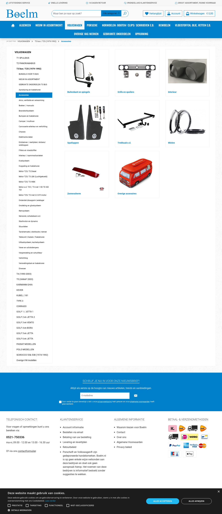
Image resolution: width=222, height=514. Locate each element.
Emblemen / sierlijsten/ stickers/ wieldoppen (32, 143)
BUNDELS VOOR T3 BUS (29, 74)
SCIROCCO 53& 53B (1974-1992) (32, 355)
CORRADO (21, 306)
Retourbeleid (69, 447)
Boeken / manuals (26, 105)
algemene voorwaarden (140, 402)
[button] (74, 510)
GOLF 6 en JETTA (24, 338)
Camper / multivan (27, 121)
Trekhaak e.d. (124, 143)
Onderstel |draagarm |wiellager (31, 200)
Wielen (171, 143)
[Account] (173, 13)
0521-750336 (15, 437)
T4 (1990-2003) (23, 274)
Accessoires (24, 95)
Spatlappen (73, 143)
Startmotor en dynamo (28, 221)
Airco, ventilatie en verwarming (31, 100)
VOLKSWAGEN (23, 52)
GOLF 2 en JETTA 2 (25, 317)
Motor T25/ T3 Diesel (27, 171)
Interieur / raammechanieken (31, 156)
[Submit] (136, 396)
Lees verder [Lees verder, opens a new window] (50, 500)
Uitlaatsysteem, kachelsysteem (31, 242)
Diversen (22, 268)
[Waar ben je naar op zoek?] (76, 13)
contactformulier (27, 451)
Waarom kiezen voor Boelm (131, 427)
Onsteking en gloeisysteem (30, 206)
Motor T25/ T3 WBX (27, 182)
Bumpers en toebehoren (29, 116)
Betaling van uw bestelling (77, 437)
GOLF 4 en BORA (24, 328)
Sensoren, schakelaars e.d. (30, 216)
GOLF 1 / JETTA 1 (24, 311)
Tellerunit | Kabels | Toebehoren (32, 237)
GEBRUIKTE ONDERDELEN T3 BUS (33, 85)
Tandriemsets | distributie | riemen (33, 232)
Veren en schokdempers (29, 248)
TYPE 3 (19, 301)
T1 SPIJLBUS (22, 58)
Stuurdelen (23, 227)
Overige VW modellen (26, 360)
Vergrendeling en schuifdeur (30, 253)
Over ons (121, 437)
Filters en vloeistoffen (28, 150)
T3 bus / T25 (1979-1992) (28, 68)
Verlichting (23, 258)
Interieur (172, 92)
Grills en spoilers (126, 92)
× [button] (218, 492)
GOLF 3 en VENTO (25, 322)
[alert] (111, 501)
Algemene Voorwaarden (130, 442)
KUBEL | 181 (22, 295)
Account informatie (73, 427)
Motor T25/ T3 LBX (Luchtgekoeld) (33, 177)
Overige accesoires (127, 193)
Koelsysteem (24, 161)
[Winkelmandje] (199, 13)
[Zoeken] (125, 13)
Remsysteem (24, 211)
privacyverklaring (105, 402)
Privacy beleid (124, 447)
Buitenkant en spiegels (78, 92)
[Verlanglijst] (153, 13)
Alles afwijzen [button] (196, 501)
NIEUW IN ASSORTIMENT (29, 79)
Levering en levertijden (75, 442)
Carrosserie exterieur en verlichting (33, 126)
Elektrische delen (26, 137)
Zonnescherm (74, 193)
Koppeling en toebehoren (29, 166)
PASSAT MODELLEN (26, 344)
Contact (121, 432)
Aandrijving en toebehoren (30, 90)
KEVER (19, 290)
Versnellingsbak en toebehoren (31, 263)
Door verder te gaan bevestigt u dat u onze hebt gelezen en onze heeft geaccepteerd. (108, 403)
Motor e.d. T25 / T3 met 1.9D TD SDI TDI (34, 188)
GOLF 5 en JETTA (24, 333)
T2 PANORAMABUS (25, 63)
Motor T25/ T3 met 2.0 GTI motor (32, 195)
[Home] (13, 25)
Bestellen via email (73, 432)
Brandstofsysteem (26, 111)
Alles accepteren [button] (162, 501)
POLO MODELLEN (25, 349)
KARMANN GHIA (24, 284)
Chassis (22, 132)
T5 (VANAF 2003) (24, 279)
